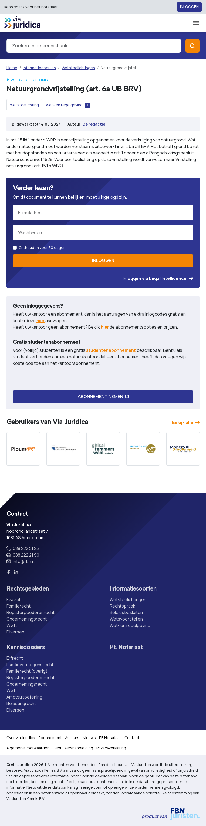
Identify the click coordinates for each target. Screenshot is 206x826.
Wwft (11, 625)
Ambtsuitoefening (24, 697)
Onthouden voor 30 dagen (42, 247)
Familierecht (18, 606)
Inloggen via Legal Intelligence (158, 278)
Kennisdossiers (25, 647)
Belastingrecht (21, 703)
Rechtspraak (122, 606)
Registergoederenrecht (30, 612)
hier (40, 320)
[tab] (24, 104)
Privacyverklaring (111, 747)
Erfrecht (14, 658)
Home (11, 67)
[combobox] (93, 46)
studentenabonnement (111, 350)
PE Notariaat (126, 647)
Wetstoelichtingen (78, 67)
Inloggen (189, 7)
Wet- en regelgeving (130, 625)
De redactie (94, 124)
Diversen (15, 632)
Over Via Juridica (20, 737)
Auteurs (72, 737)
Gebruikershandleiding (73, 747)
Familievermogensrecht (29, 664)
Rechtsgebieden (27, 588)
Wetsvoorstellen (126, 619)
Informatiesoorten (39, 67)
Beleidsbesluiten (126, 612)
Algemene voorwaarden (27, 747)
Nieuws (89, 737)
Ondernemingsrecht (26, 619)
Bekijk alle (186, 422)
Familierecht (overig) (27, 671)
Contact (131, 737)
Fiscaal (13, 599)
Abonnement (50, 737)
